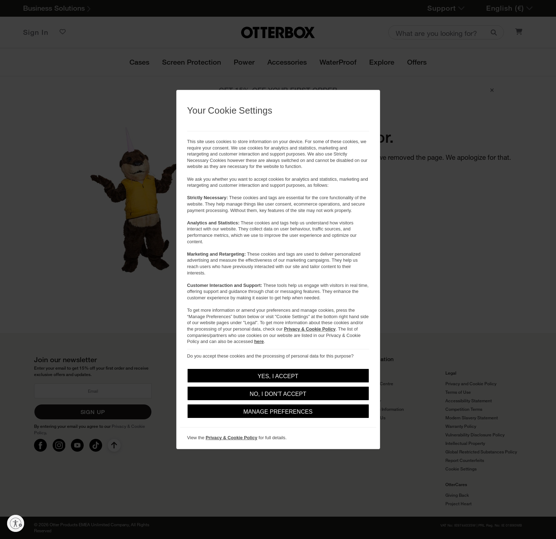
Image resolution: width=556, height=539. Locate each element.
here (259, 341)
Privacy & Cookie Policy (310, 329)
